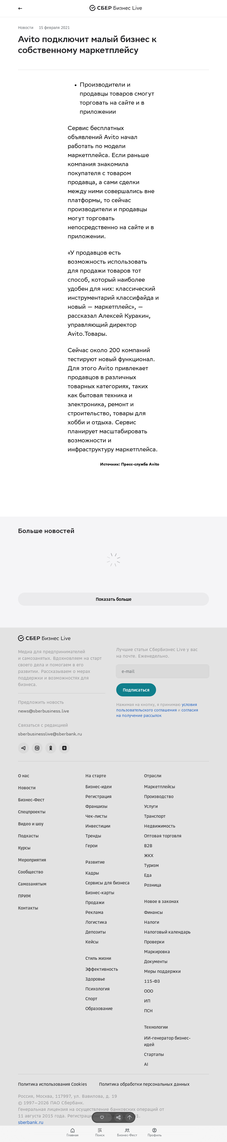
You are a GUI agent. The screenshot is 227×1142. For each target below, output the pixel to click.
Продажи (94, 902)
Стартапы (154, 1054)
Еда (148, 875)
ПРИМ (24, 896)
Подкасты (28, 835)
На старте (95, 775)
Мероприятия (32, 860)
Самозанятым (32, 884)
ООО (148, 991)
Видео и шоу (30, 823)
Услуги (151, 806)
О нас (23, 775)
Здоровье (95, 979)
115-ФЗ (152, 981)
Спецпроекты (32, 811)
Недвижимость (159, 826)
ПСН (148, 1010)
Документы (156, 961)
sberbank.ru (30, 1122)
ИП (147, 1000)
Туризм (151, 865)
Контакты (28, 908)
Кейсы (91, 941)
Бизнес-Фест (31, 799)
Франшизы (96, 806)
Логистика (96, 922)
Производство (159, 796)
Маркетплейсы (159, 786)
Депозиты (95, 932)
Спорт (91, 998)
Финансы (153, 912)
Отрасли (152, 775)
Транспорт (155, 816)
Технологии (156, 1027)
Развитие (95, 862)
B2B (148, 845)
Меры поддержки (162, 971)
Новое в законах (161, 901)
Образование (99, 1008)
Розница (152, 885)
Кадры (92, 873)
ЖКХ (148, 855)
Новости (25, 27)
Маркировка (157, 951)
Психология (97, 988)
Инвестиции (97, 826)
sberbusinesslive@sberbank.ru (50, 734)
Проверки (154, 941)
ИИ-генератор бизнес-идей (167, 1041)
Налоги (151, 922)
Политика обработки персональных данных (144, 1084)
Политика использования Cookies (52, 1084)
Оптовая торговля (162, 835)
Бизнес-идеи (98, 786)
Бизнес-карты (99, 892)
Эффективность (101, 969)
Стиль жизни (98, 958)
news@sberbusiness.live (43, 711)
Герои (91, 845)
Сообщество (30, 872)
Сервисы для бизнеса (107, 882)
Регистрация (98, 796)
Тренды (93, 835)
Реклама (94, 912)
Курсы (24, 847)
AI (146, 1064)
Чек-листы (96, 816)
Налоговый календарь (167, 932)
